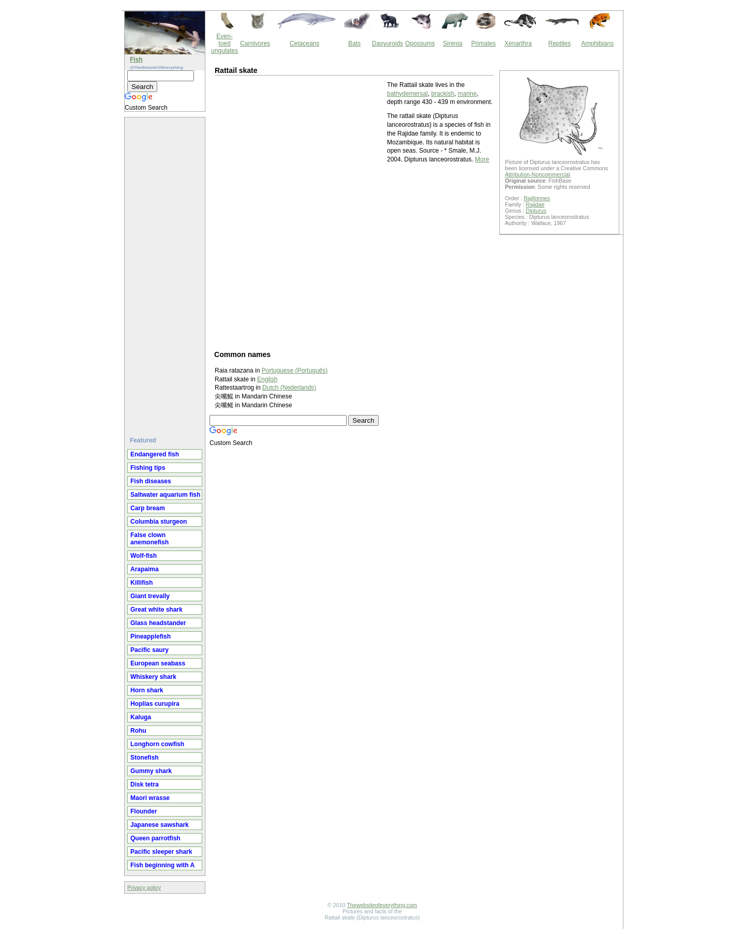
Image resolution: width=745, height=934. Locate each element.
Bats (354, 43)
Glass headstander (158, 623)
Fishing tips (147, 467)
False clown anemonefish (149, 538)
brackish (442, 93)
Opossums (420, 43)
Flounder (143, 811)
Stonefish (144, 757)
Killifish (141, 582)
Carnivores (255, 43)
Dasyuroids (387, 43)
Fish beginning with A (162, 865)
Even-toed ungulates (224, 43)
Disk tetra (144, 784)
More (482, 159)
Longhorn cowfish (157, 744)
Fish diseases (150, 481)
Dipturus (536, 210)
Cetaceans (304, 43)
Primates (483, 43)
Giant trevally (150, 596)
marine (467, 93)
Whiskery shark (153, 676)
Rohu (138, 730)
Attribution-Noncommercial (537, 174)
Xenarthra (518, 43)
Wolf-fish (143, 555)
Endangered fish (154, 454)
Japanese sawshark (159, 824)
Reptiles (559, 43)
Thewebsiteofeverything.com (382, 905)
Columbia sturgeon (158, 521)
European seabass (157, 663)
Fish (136, 59)
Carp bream (147, 508)
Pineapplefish (150, 636)
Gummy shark (151, 771)
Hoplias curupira (155, 703)
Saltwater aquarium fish (165, 494)
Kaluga (140, 717)
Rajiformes (537, 198)
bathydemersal (407, 93)
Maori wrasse (150, 798)
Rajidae (535, 204)
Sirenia (452, 43)
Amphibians (597, 43)
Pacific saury (149, 650)
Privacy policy (144, 887)
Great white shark (156, 609)
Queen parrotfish (155, 838)
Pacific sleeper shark (161, 851)
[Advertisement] (166, 272)
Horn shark (146, 690)
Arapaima (144, 569)
